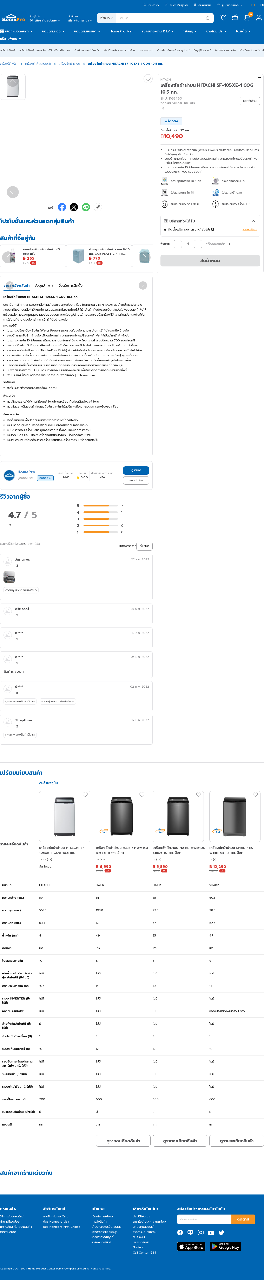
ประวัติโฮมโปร (141, 1216)
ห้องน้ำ (161, 50)
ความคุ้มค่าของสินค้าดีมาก (57, 701)
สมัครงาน (139, 1237)
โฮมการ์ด (151, 5)
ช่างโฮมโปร (214, 31)
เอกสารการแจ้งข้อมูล (105, 1232)
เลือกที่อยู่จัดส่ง (45, 20)
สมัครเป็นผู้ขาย (176, 5)
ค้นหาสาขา (202, 5)
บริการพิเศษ (8, 38)
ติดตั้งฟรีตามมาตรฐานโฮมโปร (191, 229)
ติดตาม (243, 1219)
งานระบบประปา (145, 50)
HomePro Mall (121, 31)
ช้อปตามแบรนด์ (85, 31)
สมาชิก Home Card (55, 1216)
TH (253, 5)
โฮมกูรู (188, 31)
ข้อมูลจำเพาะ (44, 285)
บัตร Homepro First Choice (61, 1227)
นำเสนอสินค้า (141, 1242)
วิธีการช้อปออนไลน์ (12, 1216)
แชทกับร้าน (136, 480)
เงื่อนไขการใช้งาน (102, 1216)
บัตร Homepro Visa (56, 1221)
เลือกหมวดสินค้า (17, 31)
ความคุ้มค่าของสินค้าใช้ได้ (21, 590)
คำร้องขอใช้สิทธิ (101, 1242)
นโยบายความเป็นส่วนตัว (106, 1227)
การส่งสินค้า (99, 1221)
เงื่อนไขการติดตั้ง (70, 285)
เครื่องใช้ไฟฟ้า (8, 50)
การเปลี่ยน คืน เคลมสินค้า (16, 1227)
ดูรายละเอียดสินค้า (123, 1141)
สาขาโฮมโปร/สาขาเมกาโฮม (149, 1221)
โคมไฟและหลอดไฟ (225, 50)
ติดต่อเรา (138, 1247)
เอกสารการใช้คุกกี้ (102, 1237)
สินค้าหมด (210, 260)
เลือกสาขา (80, 20)
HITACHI (165, 79)
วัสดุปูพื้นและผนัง (202, 50)
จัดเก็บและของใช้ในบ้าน (87, 50)
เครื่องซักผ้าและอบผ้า (38, 64)
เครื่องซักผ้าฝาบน (69, 64)
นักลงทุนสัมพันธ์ (143, 1227)
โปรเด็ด (241, 31)
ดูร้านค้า (136, 470)
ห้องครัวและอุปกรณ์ (178, 50)
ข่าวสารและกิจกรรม (145, 1232)
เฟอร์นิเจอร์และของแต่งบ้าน (119, 50)
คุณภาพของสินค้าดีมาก (20, 701)
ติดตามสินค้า (8, 1232)
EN (262, 5)
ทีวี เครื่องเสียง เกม (59, 50)
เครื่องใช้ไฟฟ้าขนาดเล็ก (32, 50)
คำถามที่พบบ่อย (10, 1221)
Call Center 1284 (144, 1252)
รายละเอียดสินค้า (17, 285)
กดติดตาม (45, 478)
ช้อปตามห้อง (51, 31)
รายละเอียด (250, 229)
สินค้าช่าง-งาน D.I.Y (155, 31)
